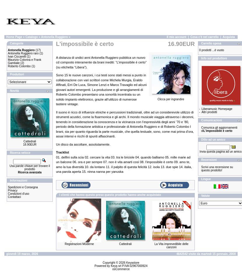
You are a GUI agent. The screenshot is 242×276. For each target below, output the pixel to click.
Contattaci (14, 197)
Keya (114, 266)
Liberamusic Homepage (216, 109)
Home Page (14, 37)
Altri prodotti (209, 112)
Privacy (12, 190)
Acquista (228, 37)
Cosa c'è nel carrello (204, 37)
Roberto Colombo (19, 66)
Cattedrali (30, 141)
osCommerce (120, 269)
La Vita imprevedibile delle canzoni (172, 245)
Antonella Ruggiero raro (23, 53)
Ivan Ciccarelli (17, 56)
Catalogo (31, 37)
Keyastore (132, 262)
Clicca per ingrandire (171, 98)
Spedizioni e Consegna (23, 187)
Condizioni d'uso (18, 193)
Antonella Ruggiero (54, 37)
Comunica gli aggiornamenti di (219, 129)
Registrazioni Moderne (79, 244)
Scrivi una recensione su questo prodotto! (217, 168)
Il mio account (176, 37)
